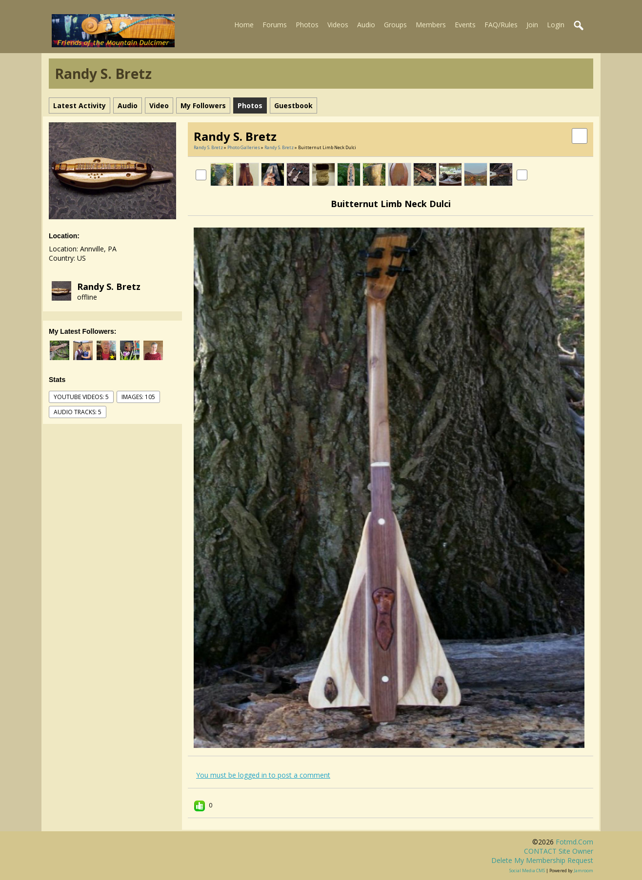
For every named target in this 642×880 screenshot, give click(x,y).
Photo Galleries (243, 147)
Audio (366, 24)
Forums (274, 24)
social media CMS (527, 870)
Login (555, 24)
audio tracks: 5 (77, 412)
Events (465, 24)
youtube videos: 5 (81, 397)
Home (244, 24)
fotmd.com (574, 841)
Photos (307, 24)
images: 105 (138, 397)
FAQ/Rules (501, 24)
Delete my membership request (542, 860)
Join (532, 24)
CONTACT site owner (558, 851)
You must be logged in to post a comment (263, 775)
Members (431, 24)
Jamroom (583, 870)
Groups (395, 24)
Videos (337, 24)
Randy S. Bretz (108, 286)
